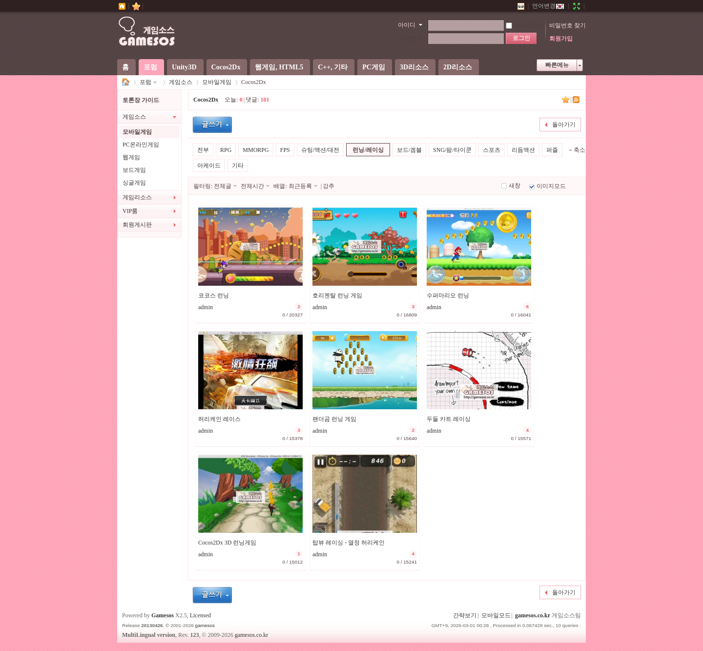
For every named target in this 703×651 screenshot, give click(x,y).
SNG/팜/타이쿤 (452, 150)
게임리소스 (137, 197)
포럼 (150, 67)
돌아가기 (564, 124)
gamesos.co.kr (532, 615)
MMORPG (256, 150)
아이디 (406, 24)
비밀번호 (410, 38)
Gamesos (162, 615)
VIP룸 (130, 211)
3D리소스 (414, 67)
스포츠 (491, 150)
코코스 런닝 (213, 295)
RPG (225, 150)
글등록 (212, 125)
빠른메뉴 (557, 65)
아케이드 (209, 165)
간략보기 (464, 615)
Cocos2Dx (226, 67)
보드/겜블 (409, 150)
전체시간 (252, 186)
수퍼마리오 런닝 (448, 295)
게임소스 (126, 82)
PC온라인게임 (141, 144)
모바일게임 (216, 82)
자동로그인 (525, 25)
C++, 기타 (333, 67)
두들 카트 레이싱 (449, 419)
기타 (238, 165)
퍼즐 (552, 150)
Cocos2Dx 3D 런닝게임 (227, 542)
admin (205, 307)
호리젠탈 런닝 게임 (337, 295)
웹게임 (131, 157)
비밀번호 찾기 (567, 25)
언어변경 (548, 5)
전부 (203, 150)
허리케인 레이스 (219, 419)
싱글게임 (134, 182)
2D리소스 (457, 67)
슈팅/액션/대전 (320, 150)
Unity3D (184, 67)
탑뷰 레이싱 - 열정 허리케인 (348, 542)
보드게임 (134, 170)
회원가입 (561, 38)
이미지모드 (551, 186)
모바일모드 (496, 615)
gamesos (205, 625)
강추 (328, 186)
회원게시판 (137, 224)
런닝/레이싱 (367, 150)
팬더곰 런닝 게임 (334, 419)
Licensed (200, 615)
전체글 (222, 186)
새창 (514, 185)
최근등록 (300, 186)
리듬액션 (523, 150)
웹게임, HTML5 (279, 67)
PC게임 (373, 67)
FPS (285, 150)
